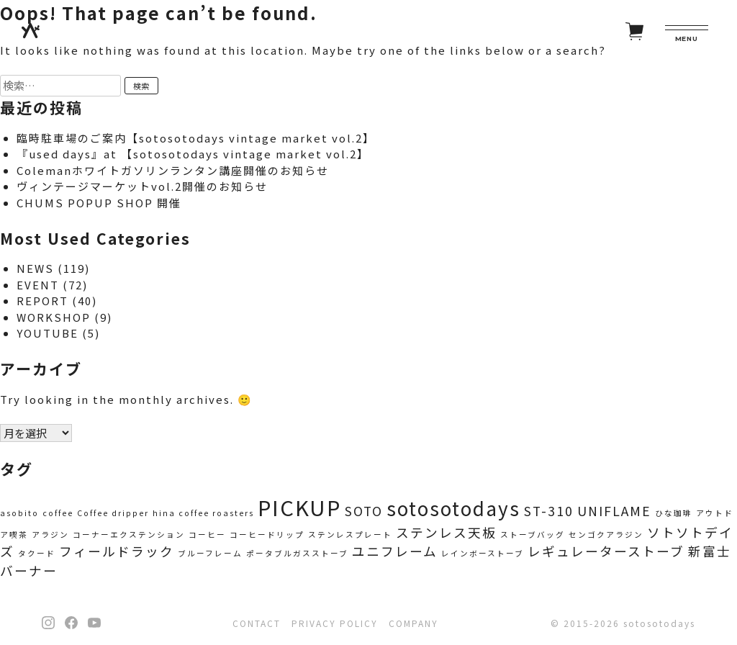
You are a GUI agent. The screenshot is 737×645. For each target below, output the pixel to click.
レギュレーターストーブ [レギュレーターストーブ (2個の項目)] (606, 551)
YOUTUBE (47, 332)
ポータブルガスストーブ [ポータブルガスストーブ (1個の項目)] (297, 553)
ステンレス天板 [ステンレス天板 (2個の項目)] (446, 532)
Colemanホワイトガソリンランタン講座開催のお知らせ (173, 170)
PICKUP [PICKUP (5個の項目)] (299, 507)
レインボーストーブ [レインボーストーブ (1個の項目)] (482, 553)
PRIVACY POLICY (334, 623)
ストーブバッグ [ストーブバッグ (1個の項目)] (532, 534)
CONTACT (256, 623)
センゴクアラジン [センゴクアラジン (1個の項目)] (606, 534)
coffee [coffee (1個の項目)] (57, 513)
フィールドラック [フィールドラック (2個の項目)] (116, 551)
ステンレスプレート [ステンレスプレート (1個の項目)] (350, 534)
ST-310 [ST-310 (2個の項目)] (549, 511)
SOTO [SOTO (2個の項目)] (364, 511)
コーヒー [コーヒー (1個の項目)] (207, 534)
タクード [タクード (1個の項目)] (36, 553)
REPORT (42, 300)
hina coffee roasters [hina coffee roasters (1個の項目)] (203, 513)
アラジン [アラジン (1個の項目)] (50, 534)
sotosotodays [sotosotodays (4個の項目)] (453, 508)
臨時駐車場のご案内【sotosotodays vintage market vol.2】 (196, 137)
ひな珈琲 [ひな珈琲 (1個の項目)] (673, 513)
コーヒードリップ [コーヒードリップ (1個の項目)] (267, 534)
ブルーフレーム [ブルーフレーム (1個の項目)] (210, 553)
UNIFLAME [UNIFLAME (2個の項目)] (614, 511)
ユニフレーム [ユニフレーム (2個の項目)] (395, 551)
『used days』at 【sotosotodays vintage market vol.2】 (193, 153)
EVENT (38, 284)
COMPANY (413, 623)
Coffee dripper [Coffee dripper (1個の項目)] (113, 513)
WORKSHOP (54, 317)
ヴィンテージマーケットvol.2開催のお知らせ (142, 186)
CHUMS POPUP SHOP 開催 (99, 202)
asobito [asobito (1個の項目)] (19, 513)
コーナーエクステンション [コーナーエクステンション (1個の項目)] (129, 534)
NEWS (35, 268)
